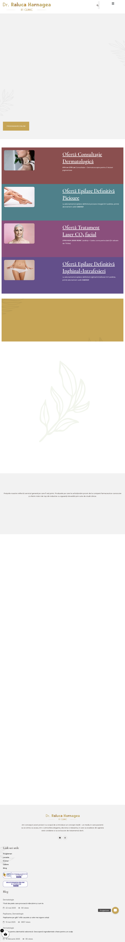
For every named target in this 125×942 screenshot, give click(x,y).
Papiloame (59, 871)
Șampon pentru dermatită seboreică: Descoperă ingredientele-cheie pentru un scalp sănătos (63, 906)
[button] (115, 910)
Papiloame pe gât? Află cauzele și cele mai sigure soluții (63, 879)
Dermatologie (60, 850)
